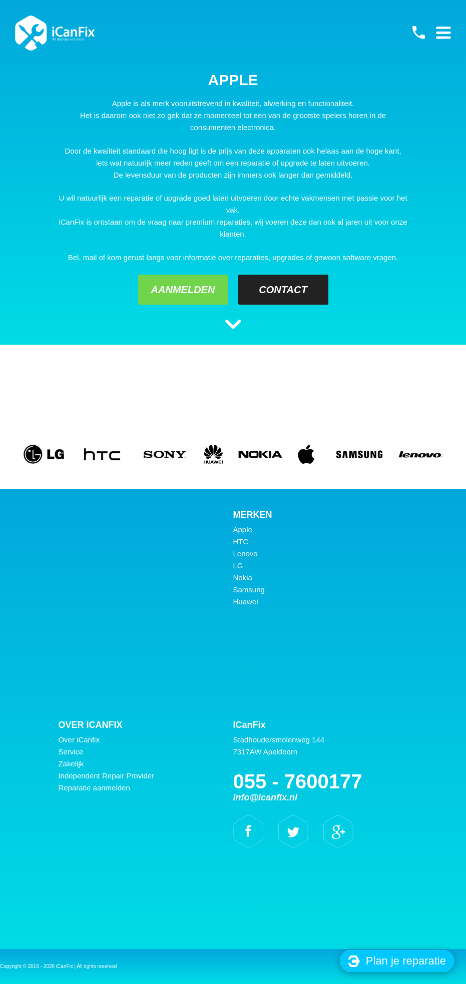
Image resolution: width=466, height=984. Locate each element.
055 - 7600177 (418, 32)
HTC (241, 541)
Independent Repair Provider (106, 775)
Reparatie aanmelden (94, 787)
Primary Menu (443, 32)
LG (238, 565)
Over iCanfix (79, 739)
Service (70, 751)
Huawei (245, 601)
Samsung (249, 589)
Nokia (242, 577)
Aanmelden (183, 289)
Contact (283, 289)
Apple (242, 529)
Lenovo (245, 553)
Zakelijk (71, 763)
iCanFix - (55, 33)
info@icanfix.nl (265, 797)
